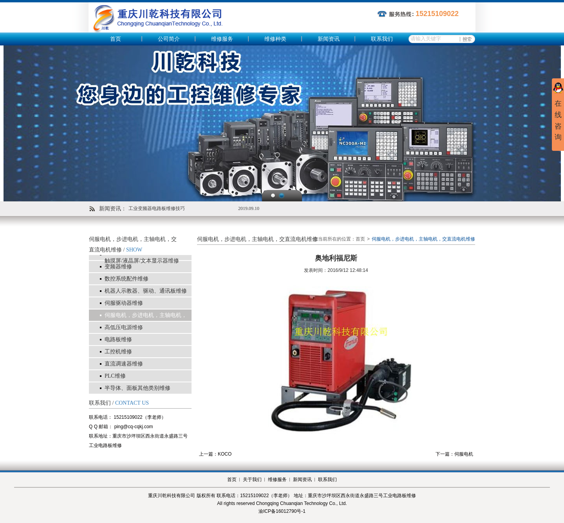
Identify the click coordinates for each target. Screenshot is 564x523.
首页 (115, 39)
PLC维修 (115, 376)
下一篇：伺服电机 (454, 454)
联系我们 (382, 39)
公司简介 (169, 39)
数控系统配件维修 (126, 279)
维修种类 (275, 39)
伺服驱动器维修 (124, 303)
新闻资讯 (329, 39)
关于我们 (252, 479)
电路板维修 (118, 339)
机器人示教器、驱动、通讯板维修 (146, 291)
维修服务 (222, 39)
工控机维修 (118, 352)
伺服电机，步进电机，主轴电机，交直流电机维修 (146, 320)
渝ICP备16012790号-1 (282, 511)
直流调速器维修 (124, 364)
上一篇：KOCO (215, 454)
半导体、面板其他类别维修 (137, 388)
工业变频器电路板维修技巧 (156, 208)
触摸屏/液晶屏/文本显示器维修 (142, 261)
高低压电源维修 (124, 327)
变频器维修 (118, 267)
